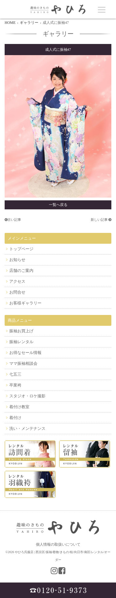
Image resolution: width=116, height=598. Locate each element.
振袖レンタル (21, 341)
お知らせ (17, 259)
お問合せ (17, 292)
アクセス (17, 281)
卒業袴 (15, 385)
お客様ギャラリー (25, 303)
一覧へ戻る (58, 205)
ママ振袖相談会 (23, 363)
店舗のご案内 (21, 270)
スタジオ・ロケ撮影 (27, 396)
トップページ (21, 249)
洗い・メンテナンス (27, 428)
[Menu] (101, 9)
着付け (15, 417)
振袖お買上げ (21, 331)
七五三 (15, 374)
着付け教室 (19, 406)
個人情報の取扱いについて (58, 544)
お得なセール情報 (25, 352)
